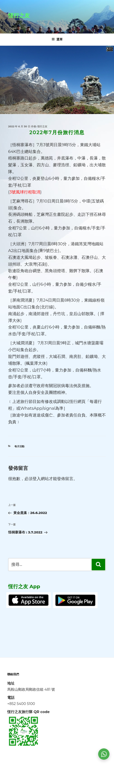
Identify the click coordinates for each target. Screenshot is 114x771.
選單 (57, 39)
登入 (37, 478)
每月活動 (19, 446)
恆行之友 (19, 15)
